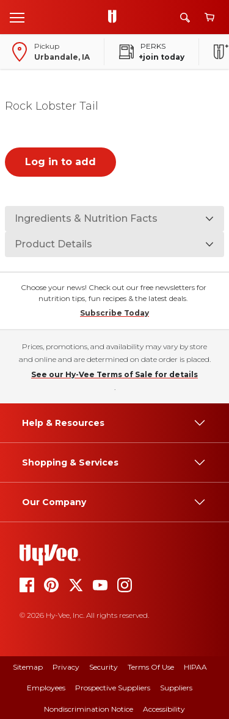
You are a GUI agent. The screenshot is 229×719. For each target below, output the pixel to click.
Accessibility (164, 709)
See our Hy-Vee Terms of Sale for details (114, 374)
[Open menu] (17, 17)
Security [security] (103, 666)
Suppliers (176, 687)
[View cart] (209, 17)
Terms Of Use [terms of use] (151, 666)
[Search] (185, 17)
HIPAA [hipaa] (195, 666)
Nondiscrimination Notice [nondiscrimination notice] (88, 709)
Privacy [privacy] (66, 666)
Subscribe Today (114, 312)
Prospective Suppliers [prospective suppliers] (112, 687)
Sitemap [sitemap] (28, 666)
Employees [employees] (46, 687)
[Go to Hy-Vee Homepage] (115, 17)
